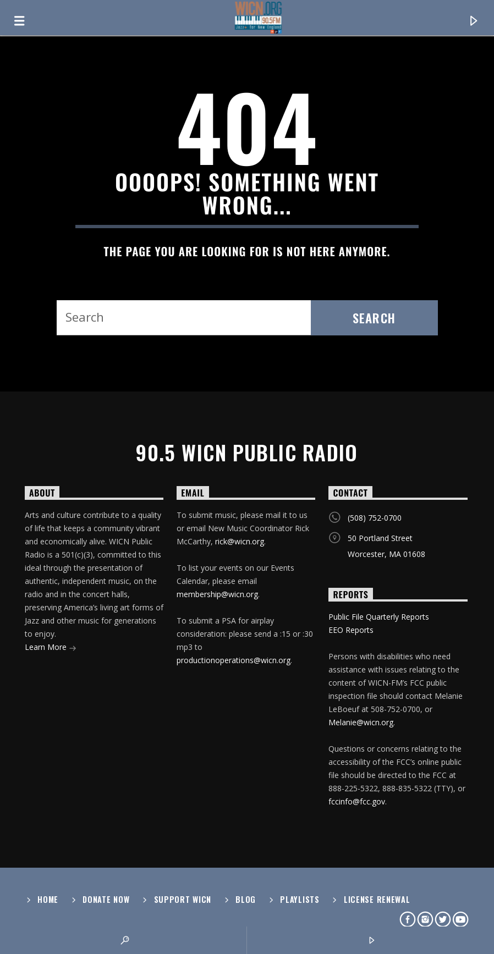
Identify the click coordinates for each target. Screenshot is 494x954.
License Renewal (377, 899)
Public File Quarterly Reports (378, 616)
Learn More (50, 648)
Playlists (299, 899)
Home (47, 899)
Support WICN (183, 899)
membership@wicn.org (217, 594)
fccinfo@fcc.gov (356, 801)
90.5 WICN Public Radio (247, 452)
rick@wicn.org (239, 541)
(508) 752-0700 (375, 517)
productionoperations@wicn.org (233, 660)
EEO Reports (351, 630)
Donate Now (106, 899)
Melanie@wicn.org (360, 722)
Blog (245, 899)
